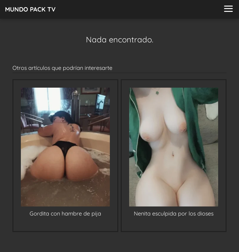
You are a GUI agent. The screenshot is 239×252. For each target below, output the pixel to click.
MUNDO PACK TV (30, 9)
